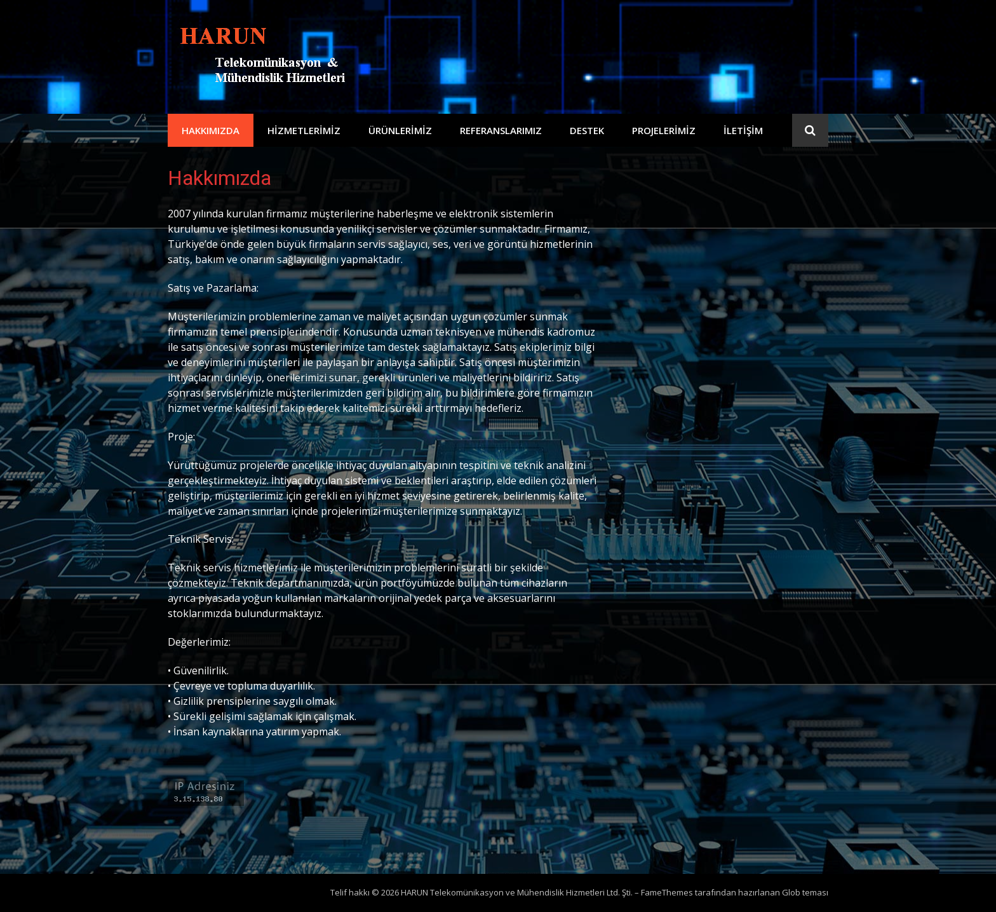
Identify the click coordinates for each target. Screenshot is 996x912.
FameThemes (667, 892)
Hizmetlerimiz (303, 130)
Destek (587, 130)
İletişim (743, 130)
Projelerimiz (664, 130)
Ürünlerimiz (400, 130)
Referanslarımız (501, 130)
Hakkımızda (210, 130)
